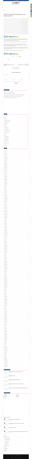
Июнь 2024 (5, 151)
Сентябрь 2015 (6, 286)
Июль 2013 (5, 324)
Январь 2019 (5, 229)
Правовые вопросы (16, 139)
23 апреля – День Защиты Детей (12, 427)
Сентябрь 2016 (6, 268)
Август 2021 (5, 185)
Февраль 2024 (5, 157)
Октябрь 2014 (5, 302)
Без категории (16, 123)
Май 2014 (5, 309)
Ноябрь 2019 (5, 214)
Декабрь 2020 (5, 195)
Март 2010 (5, 356)
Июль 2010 (5, 353)
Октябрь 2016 (5, 267)
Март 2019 (5, 226)
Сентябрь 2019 (6, 217)
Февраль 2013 (5, 331)
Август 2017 (5, 252)
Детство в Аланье (16, 127)
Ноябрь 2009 (5, 362)
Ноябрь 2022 (5, 169)
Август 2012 (5, 340)
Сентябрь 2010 (6, 350)
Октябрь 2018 (5, 233)
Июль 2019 (5, 220)
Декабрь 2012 (5, 334)
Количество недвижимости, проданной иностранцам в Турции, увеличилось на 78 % (18, 432)
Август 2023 (5, 160)
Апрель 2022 (5, 173)
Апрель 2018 (5, 242)
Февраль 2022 (5, 176)
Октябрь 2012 (5, 337)
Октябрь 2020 (5, 198)
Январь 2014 (5, 315)
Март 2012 (5, 346)
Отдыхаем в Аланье (16, 136)
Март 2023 (5, 163)
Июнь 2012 (5, 343)
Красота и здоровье (16, 132)
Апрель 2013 (5, 328)
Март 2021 (5, 192)
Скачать (16, 142)
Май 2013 (5, 327)
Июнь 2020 (5, 204)
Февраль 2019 (5, 227)
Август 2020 (5, 201)
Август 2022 (5, 170)
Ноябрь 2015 (5, 283)
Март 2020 (5, 208)
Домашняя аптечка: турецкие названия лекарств (14, 419)
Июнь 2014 (5, 308)
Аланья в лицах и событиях (16, 120)
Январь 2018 (5, 246)
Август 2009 (5, 366)
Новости (16, 133)
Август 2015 (5, 287)
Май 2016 (5, 274)
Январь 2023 (5, 166)
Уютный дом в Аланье (7, 445)
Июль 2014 (5, 306)
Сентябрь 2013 (6, 321)
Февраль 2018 (5, 245)
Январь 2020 (5, 211)
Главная (5, 435)
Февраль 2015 (5, 296)
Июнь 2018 (5, 239)
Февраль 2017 (5, 261)
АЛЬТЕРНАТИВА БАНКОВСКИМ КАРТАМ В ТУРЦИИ (14, 379)
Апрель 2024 (5, 154)
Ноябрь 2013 (5, 318)
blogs (16, 117)
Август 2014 (5, 305)
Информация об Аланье (16, 130)
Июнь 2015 (5, 290)
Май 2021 (5, 189)
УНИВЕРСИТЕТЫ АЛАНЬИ (12, 375)
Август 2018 (5, 236)
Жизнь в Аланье (16, 129)
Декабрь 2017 (5, 248)
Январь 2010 (5, 359)
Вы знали (16, 126)
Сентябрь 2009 (6, 365)
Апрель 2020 (5, 207)
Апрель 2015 (5, 293)
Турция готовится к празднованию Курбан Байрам (9, 93)
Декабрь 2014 (5, 299)
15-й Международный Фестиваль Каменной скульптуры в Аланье (16, 423)
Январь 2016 (5, 280)
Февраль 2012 (5, 347)
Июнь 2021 (5, 188)
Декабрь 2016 (5, 264)
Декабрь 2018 (5, 230)
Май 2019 (5, 223)
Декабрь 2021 (5, 179)
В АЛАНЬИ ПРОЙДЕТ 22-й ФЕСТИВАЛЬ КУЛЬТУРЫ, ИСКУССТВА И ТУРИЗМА (12, 96)
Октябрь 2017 (5, 249)
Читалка (16, 145)
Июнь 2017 (5, 255)
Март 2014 (5, 312)
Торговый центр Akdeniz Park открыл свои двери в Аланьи (10, 97)
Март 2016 (5, 277)
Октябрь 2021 (5, 182)
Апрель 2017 (5, 258)
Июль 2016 (5, 271)
